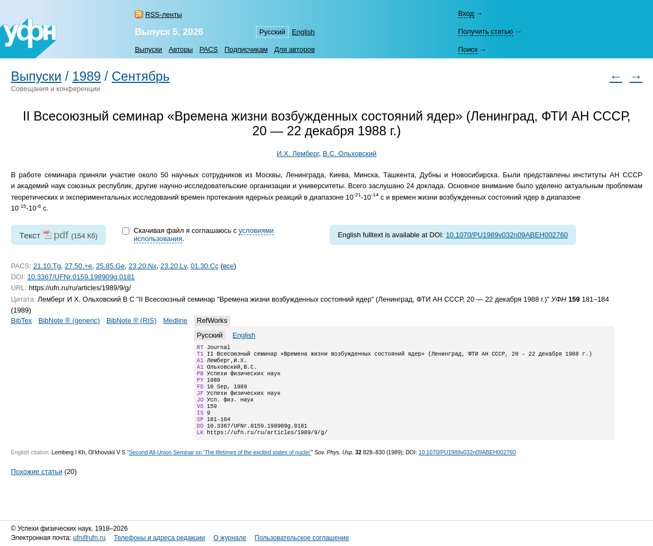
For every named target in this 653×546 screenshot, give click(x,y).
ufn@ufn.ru (89, 538)
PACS (208, 49)
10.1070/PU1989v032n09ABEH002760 (507, 235)
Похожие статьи (36, 487)
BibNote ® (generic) (69, 320)
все (228, 266)
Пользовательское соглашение (302, 538)
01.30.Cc (204, 266)
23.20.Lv (173, 266)
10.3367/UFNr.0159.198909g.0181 (81, 277)
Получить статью (485, 31)
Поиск (467, 49)
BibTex (21, 320)
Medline (175, 320)
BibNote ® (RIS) (131, 320)
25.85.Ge (110, 266)
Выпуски (148, 49)
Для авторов (294, 49)
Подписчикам (245, 49)
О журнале (229, 538)
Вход (466, 13)
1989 (86, 76)
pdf (60, 235)
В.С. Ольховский (349, 153)
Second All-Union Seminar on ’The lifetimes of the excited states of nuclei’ (220, 468)
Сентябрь (141, 76)
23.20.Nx (143, 266)
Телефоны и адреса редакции (159, 538)
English (303, 32)
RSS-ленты (163, 14)
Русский (272, 32)
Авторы (181, 49)
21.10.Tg (47, 266)
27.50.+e (78, 266)
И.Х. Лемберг (298, 153)
